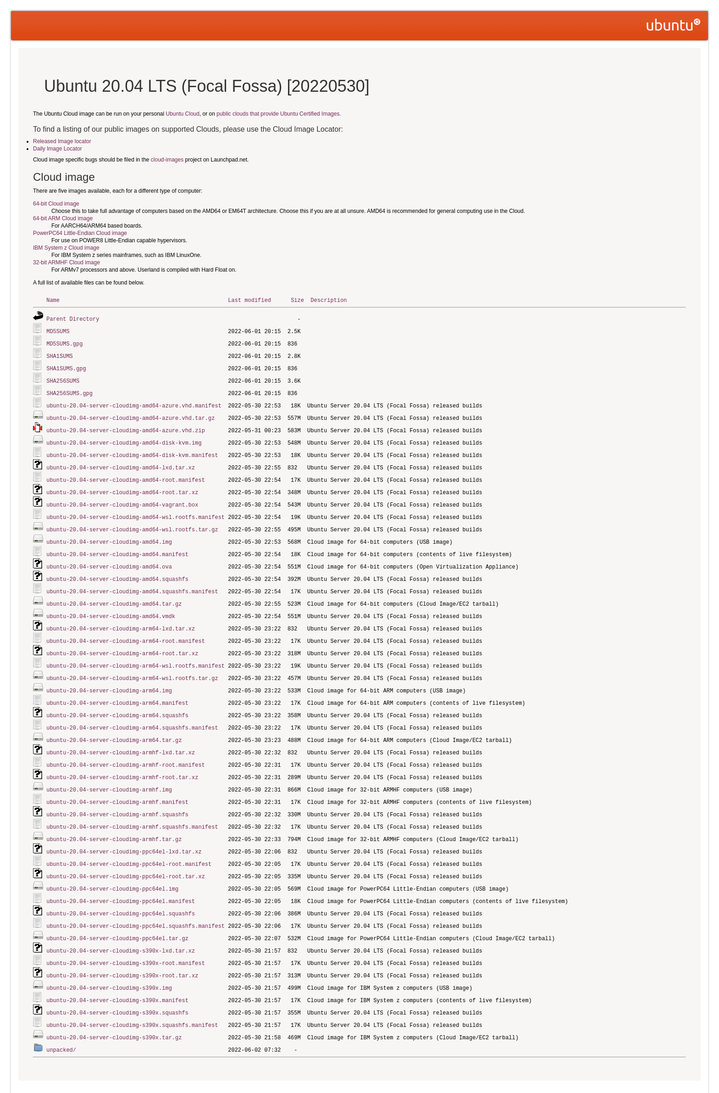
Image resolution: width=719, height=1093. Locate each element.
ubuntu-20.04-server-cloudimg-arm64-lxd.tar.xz (120, 616)
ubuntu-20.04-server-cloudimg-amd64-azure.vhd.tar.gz (130, 414)
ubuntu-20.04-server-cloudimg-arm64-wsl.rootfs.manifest (135, 652)
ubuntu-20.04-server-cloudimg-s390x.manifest (117, 974)
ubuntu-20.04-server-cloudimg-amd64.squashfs (117, 569)
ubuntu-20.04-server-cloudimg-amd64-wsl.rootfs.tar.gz (132, 521)
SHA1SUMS (59, 354)
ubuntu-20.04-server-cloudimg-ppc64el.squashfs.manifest (135, 903)
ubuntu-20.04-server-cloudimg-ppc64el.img (112, 867)
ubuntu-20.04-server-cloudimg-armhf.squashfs (117, 795)
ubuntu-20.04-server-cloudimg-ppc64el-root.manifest (128, 843)
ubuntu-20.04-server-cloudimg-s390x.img (109, 962)
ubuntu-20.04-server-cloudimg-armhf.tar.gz (114, 819)
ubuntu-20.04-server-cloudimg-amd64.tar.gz (114, 593)
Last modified (249, 300)
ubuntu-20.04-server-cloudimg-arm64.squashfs (117, 700)
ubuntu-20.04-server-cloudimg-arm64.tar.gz (114, 724)
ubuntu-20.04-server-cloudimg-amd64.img (109, 533)
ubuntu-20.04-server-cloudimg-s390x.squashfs (117, 986)
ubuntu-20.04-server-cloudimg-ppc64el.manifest (120, 879)
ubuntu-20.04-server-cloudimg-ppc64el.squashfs (120, 891)
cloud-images (167, 159)
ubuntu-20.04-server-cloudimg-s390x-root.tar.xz (122, 950)
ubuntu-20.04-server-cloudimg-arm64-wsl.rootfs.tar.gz (132, 664)
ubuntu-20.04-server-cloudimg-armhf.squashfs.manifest (132, 807)
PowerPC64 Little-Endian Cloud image (80, 233)
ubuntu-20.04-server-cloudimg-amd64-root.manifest (125, 473)
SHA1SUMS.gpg (66, 366)
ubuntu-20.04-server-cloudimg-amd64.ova (109, 557)
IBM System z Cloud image (66, 248)
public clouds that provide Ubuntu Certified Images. (278, 114)
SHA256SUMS (62, 378)
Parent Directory (72, 318)
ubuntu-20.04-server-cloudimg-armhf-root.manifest (125, 748)
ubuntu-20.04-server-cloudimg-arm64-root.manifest (125, 628)
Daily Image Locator (57, 148)
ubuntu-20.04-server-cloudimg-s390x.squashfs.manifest (132, 998)
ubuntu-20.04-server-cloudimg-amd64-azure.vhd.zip (125, 425)
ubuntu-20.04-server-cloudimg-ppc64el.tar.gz (117, 915)
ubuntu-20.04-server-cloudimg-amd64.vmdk (110, 604)
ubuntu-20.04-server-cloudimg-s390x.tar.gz (114, 1010)
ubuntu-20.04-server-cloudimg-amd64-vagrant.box (122, 497)
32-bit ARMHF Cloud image (66, 262)
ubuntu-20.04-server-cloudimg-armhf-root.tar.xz (122, 760)
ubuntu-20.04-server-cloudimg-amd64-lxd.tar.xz (120, 461)
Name (53, 300)
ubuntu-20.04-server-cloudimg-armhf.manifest (117, 783)
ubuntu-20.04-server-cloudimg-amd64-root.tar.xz (122, 485)
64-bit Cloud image (56, 204)
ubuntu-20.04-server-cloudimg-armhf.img (109, 771)
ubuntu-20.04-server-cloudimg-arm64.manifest (117, 688)
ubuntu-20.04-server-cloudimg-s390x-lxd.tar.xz (120, 927)
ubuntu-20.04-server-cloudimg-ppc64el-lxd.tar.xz (123, 831)
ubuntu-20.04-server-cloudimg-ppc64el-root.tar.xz (125, 855)
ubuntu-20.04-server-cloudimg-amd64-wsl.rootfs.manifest (135, 509)
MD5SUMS (57, 330)
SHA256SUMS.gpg (69, 390)
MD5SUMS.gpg (64, 342)
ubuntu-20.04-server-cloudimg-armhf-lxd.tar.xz (120, 736)
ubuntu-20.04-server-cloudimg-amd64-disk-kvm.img (123, 437)
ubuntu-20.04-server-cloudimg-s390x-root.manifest (125, 938)
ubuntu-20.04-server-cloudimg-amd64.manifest (117, 545)
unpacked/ (61, 1022)
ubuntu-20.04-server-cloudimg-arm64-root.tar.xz (122, 640)
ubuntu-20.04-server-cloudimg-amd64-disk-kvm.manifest (132, 449)
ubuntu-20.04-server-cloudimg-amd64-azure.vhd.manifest (133, 402)
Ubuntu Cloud (182, 114)
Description (328, 300)
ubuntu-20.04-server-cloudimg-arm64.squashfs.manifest (132, 712)
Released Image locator (62, 141)
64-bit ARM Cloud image (63, 218)
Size (297, 300)
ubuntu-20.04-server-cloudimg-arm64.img (109, 676)
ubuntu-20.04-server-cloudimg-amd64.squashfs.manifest (132, 581)
